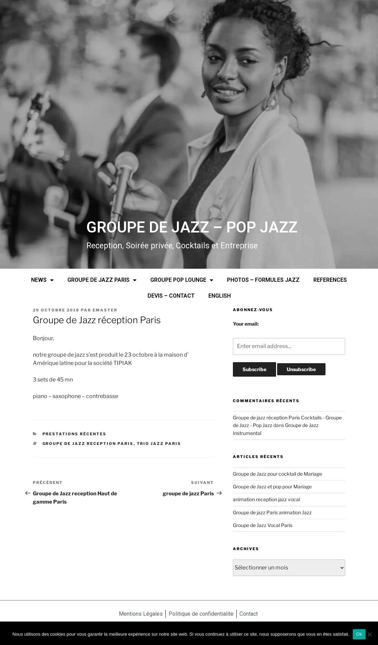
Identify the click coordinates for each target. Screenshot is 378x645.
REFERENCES (330, 280)
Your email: (246, 324)
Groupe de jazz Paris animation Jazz (272, 512)
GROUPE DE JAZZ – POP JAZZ (191, 227)
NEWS (42, 280)
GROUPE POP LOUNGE (181, 280)
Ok (359, 634)
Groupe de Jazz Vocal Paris (262, 525)
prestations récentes (74, 433)
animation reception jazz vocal (266, 499)
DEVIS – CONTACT (171, 295)
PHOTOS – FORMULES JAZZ (263, 280)
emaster (105, 310)
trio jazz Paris (159, 443)
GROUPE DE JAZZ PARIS (101, 280)
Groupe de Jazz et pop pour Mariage (272, 486)
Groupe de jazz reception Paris (88, 443)
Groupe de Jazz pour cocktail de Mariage (277, 474)
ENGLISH (219, 295)
